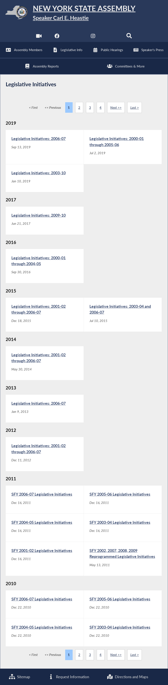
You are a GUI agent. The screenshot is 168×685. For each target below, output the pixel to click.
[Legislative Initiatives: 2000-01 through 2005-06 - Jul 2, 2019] (123, 147)
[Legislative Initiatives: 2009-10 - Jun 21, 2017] (45, 221)
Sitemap (19, 677)
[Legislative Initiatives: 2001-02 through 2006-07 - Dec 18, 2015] (45, 315)
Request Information (68, 677)
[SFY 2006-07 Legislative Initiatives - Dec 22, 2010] (45, 604)
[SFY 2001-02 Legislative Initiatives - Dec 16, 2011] (45, 559)
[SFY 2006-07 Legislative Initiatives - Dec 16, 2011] (45, 500)
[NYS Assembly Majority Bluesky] (111, 37)
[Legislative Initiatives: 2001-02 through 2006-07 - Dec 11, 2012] (45, 454)
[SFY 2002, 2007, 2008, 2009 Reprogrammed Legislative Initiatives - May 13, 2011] (123, 559)
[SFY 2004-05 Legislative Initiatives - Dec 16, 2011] (45, 528)
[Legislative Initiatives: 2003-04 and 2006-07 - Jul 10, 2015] (123, 315)
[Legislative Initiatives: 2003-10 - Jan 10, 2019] (45, 178)
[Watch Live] (39, 37)
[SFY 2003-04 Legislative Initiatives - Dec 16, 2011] (123, 528)
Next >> (116, 107)
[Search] (129, 37)
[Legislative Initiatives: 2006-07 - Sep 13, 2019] (45, 147)
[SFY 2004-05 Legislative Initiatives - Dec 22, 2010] (45, 632)
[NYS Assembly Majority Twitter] (75, 37)
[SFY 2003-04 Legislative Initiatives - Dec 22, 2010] (123, 632)
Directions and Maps (127, 677)
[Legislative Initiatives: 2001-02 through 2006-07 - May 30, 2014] (45, 363)
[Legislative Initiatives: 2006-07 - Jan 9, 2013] (45, 409)
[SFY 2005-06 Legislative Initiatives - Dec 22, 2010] (123, 604)
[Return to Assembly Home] (84, 13)
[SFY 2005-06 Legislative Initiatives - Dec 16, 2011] (123, 500)
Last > (134, 107)
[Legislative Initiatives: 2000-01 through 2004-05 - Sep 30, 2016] (45, 266)
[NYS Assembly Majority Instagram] (93, 37)
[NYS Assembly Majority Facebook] (57, 37)
